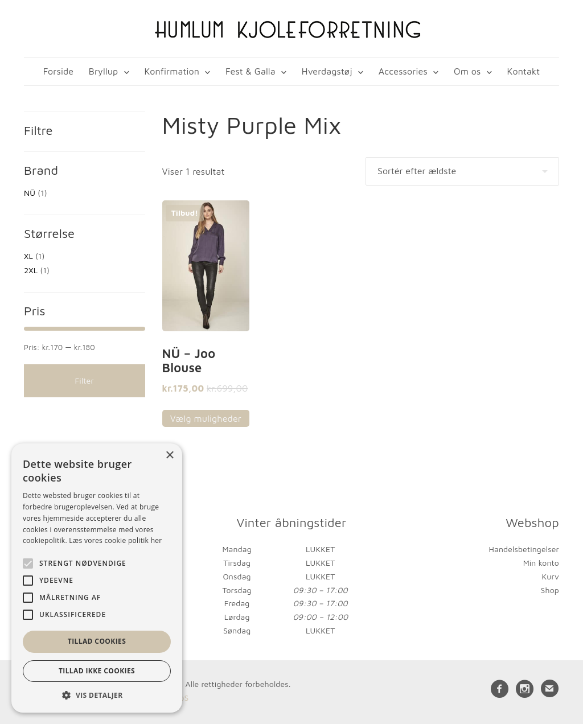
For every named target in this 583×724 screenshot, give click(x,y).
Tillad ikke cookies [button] (97, 671)
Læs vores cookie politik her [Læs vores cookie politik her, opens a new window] (115, 540)
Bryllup (103, 71)
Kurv (550, 576)
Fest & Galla (250, 71)
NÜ (29, 193)
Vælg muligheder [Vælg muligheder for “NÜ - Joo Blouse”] (205, 418)
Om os (467, 71)
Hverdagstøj (327, 71)
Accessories (403, 71)
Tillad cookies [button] (97, 641)
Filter (84, 380)
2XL (31, 270)
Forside (58, 71)
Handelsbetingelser (524, 549)
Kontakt (523, 71)
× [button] (169, 455)
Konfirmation (171, 71)
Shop (550, 590)
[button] (97, 695)
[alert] (96, 578)
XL (28, 256)
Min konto (541, 562)
